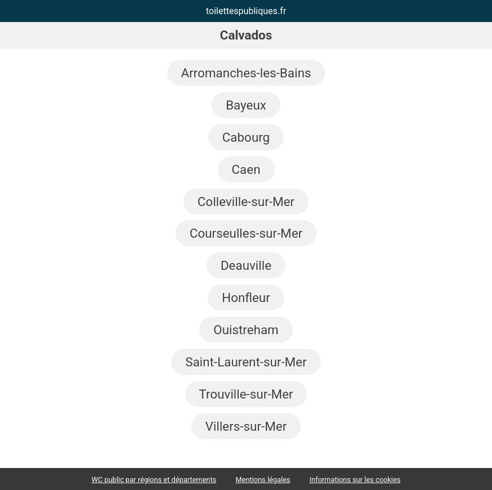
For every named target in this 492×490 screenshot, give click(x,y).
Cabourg (246, 137)
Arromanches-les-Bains (246, 72)
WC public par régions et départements (153, 479)
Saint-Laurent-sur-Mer (245, 362)
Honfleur (246, 297)
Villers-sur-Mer (246, 426)
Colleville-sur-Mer (246, 201)
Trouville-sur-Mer (246, 394)
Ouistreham (245, 329)
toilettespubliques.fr (246, 11)
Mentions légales (262, 479)
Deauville (246, 265)
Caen (246, 169)
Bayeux (246, 105)
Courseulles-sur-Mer (246, 233)
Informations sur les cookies (354, 479)
